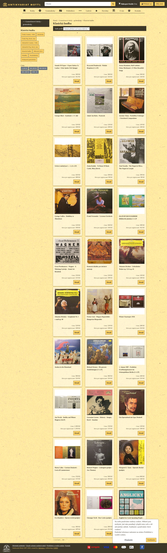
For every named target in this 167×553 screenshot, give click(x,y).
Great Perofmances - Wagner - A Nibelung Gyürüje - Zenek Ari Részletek (65, 269)
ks (127, 4)
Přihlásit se (147, 4)
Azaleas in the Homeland (63, 367)
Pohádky (24, 55)
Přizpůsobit (129, 540)
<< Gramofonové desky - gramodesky (32, 22)
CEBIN (55, 548)
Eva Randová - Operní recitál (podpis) (67, 518)
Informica (42, 548)
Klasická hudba (26, 51)
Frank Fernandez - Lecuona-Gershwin (99, 216)
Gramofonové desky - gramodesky (70, 20)
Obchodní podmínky (18, 545)
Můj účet (159, 4)
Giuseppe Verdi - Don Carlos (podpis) (99, 518)
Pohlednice (70, 10)
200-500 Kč (43, 68)
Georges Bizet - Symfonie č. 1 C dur (66, 116)
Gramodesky (49, 10)
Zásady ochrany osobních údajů (36, 545)
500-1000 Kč (26, 72)
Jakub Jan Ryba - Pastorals (96, 116)
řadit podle (59, 29)
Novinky (104, 10)
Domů (55, 20)
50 (63, 540)
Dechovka (40, 34)
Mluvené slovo (38, 51)
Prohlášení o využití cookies (55, 545)
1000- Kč (35, 72)
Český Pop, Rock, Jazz (28, 38)
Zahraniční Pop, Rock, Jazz (30, 47)
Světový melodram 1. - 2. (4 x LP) (66, 166)
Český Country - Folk (28, 34)
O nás (121, 10)
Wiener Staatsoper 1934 (127, 317)
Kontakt (137, 10)
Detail (77, 81)
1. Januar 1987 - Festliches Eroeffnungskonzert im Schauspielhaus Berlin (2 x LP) (129, 369)
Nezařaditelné (34, 55)
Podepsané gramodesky (29, 59)
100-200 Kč (33, 68)
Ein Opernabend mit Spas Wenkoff (130, 417)
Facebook (142, 547)
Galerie (87, 10)
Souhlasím (151, 540)
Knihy (32, 10)
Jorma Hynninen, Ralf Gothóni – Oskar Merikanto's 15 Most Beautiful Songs (131, 68)
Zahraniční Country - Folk (29, 43)
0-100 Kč (25, 68)
